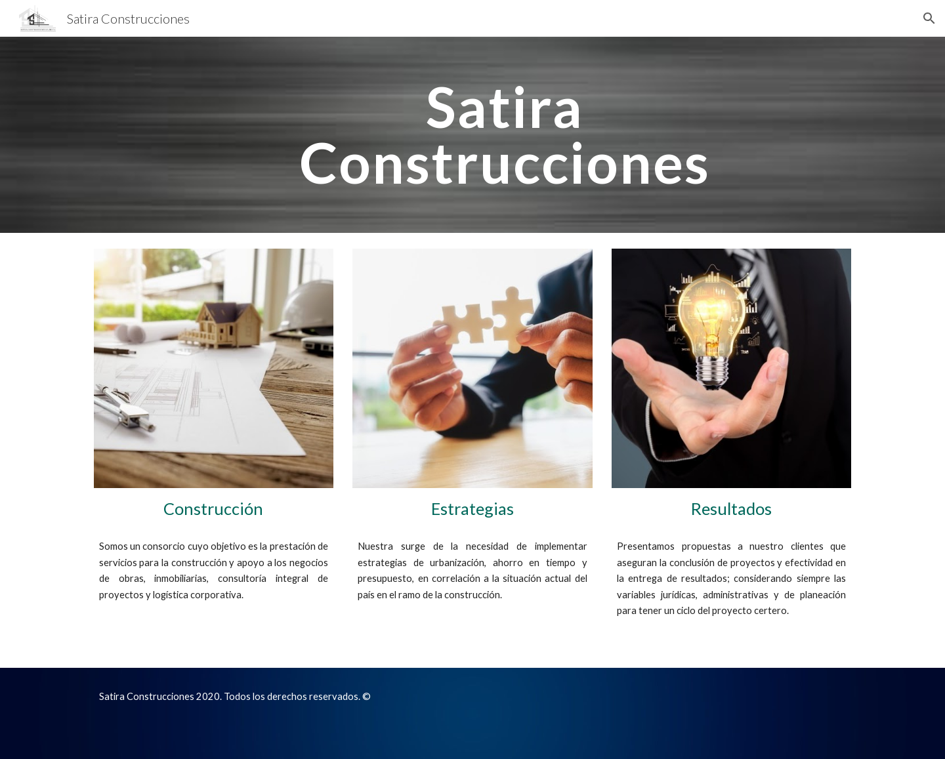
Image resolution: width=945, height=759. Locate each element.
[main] (504, 134)
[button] (929, 18)
